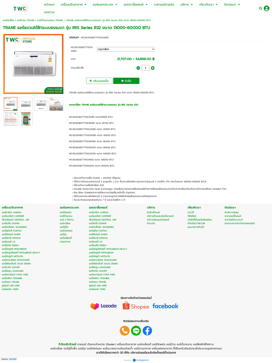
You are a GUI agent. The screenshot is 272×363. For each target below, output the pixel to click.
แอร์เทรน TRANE (25, 20)
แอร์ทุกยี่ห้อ (8, 20)
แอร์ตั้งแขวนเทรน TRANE (50, 20)
